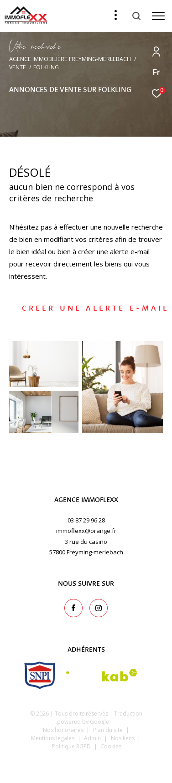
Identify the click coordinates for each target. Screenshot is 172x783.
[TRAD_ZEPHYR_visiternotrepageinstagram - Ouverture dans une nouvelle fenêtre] (98, 608)
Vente (17, 67)
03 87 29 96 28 (86, 520)
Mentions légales (53, 738)
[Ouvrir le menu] (158, 16)
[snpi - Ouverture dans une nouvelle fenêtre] (40, 675)
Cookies (110, 746)
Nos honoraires (63, 730)
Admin (93, 738)
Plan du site (108, 730)
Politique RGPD (71, 746)
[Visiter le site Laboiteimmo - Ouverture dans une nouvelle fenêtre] (86, 764)
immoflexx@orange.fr (86, 531)
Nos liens (123, 738)
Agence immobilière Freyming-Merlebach (70, 59)
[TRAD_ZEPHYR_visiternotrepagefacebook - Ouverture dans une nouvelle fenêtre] (73, 608)
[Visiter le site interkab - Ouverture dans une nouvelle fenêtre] (102, 675)
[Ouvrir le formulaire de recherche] (136, 16)
